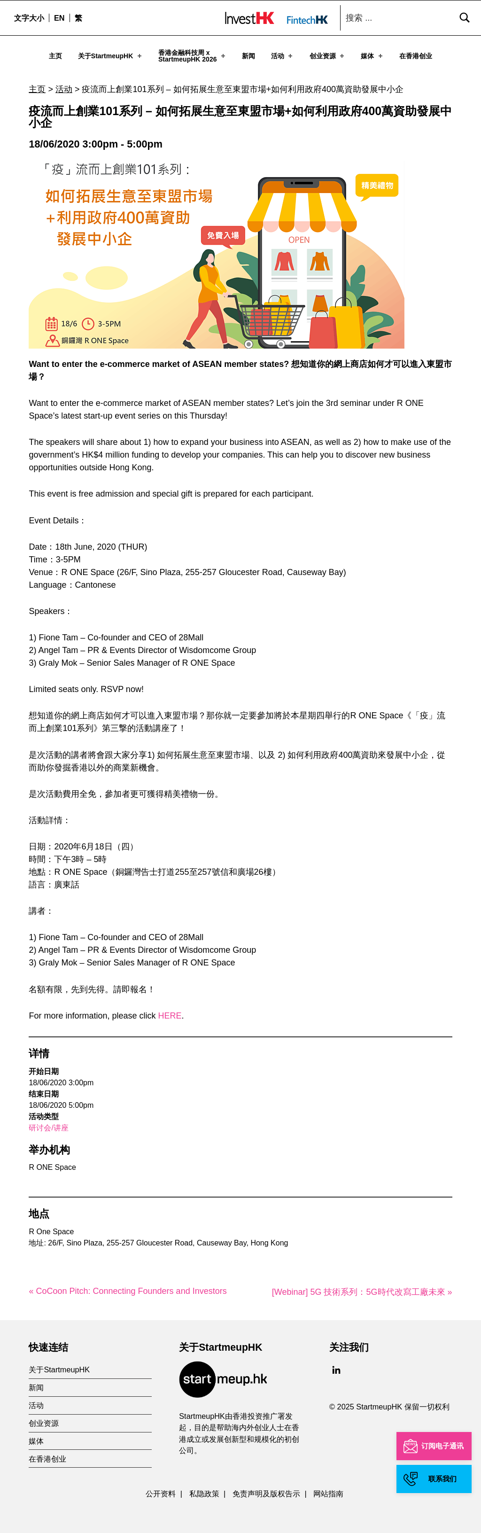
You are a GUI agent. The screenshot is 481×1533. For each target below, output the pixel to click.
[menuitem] (59, 18)
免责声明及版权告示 (266, 1490)
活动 (282, 56)
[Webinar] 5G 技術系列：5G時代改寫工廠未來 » (362, 1288)
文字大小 (29, 18)
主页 (55, 56)
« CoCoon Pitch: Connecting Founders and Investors (127, 1287)
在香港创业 (415, 56)
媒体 (372, 56)
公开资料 (161, 1490)
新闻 (248, 56)
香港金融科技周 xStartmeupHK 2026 (192, 56)
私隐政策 (204, 1490)
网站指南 (328, 1490)
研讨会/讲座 (48, 1124)
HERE (170, 1012)
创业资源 (328, 56)
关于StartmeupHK (110, 56)
